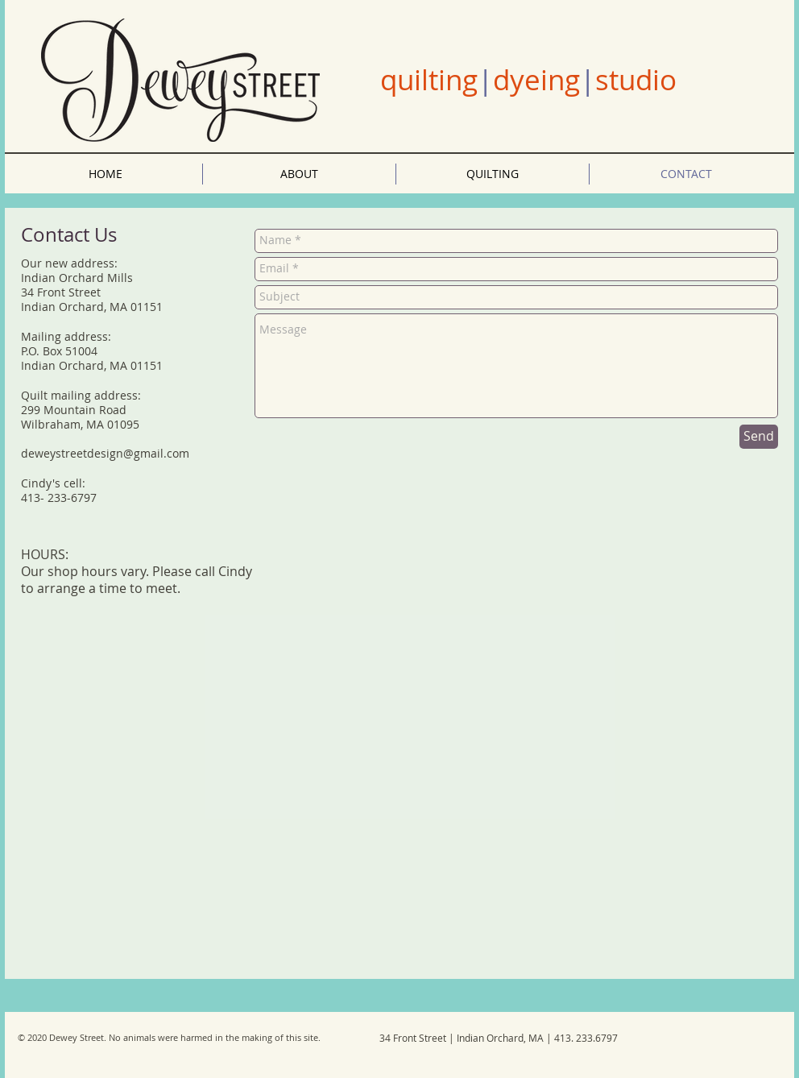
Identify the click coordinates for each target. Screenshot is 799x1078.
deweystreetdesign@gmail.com (105, 453)
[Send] (758, 437)
